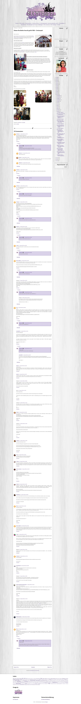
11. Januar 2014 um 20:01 (28, 177)
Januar (58, 111)
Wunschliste (62, 23)
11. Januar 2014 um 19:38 (23, 245)
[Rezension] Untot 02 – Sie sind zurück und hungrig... (60, 126)
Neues (16, 23)
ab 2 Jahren (33, 678)
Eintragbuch (55, 679)
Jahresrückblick (15, 681)
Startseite (33, 667)
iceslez (17, 245)
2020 (57, 85)
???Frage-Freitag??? (60, 112)
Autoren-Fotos (35, 23)
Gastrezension (25, 680)
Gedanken (28, 680)
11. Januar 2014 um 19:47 (25, 260)
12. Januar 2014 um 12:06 (23, 412)
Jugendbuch (19, 681)
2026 (57, 77)
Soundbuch (39, 683)
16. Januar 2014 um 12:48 (23, 549)
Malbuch (14, 682)
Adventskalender (37, 678)
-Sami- (17, 534)
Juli (57, 102)
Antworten (17, 141)
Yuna (17, 454)
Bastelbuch (60, 678)
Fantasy (65, 679)
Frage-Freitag (16, 680)
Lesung (64, 681)
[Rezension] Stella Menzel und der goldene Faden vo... (60, 149)
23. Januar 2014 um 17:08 (23, 598)
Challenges (40, 24)
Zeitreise (39, 684)
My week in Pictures (32, 682)
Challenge (40, 679)
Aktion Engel (45, 678)
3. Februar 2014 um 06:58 (25, 616)
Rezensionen (28, 23)
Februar (58, 109)
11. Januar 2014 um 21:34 (24, 331)
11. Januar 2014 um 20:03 (28, 218)
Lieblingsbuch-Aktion (60, 119)
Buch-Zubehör (26, 679)
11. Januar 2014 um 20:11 (23, 280)
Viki (16, 307)
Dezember (59, 95)
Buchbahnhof (18, 565)
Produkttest (66, 682)
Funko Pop (21, 680)
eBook (52, 679)
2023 (57, 81)
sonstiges (35, 683)
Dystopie (50, 679)
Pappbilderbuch (55, 682)
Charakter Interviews (44, 679)
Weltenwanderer (18, 616)
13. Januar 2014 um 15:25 (23, 484)
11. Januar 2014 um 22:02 (23, 365)
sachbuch (29, 683)
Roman (26, 683)
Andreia (17, 461)
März (58, 108)
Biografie (67, 678)
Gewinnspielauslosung (43, 680)
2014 (57, 94)
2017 (57, 90)
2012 (57, 159)
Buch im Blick (18, 260)
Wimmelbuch (33, 684)
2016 (57, 91)
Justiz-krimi (22, 681)
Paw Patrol (59, 682)
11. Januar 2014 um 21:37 (28, 348)
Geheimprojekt (32, 680)
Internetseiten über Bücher (64, 680)
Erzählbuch (62, 679)
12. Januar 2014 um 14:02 (23, 440)
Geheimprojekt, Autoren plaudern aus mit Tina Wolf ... (61, 152)
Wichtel (31, 684)
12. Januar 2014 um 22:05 (23, 461)
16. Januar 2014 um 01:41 (23, 534)
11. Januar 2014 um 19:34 (23, 226)
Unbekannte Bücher (53, 683)
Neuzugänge (45, 682)
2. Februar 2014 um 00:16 (26, 297)
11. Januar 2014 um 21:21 (26, 153)
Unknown (20, 153)
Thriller (49, 683)
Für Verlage (53, 24)
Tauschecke (23, 24)
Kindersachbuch (31, 681)
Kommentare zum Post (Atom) (34, 670)
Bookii (23, 679)
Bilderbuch (63, 678)
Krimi (47, 681)
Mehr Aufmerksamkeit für (21, 682)
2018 (57, 88)
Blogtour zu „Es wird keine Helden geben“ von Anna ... (60, 146)
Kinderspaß (34, 681)
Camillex (17, 440)
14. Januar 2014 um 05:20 (24, 494)
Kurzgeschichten (54, 681)
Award (57, 678)
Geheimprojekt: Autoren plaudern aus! (49, 23)
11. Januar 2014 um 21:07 (28, 323)
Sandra (20, 157)
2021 (57, 84)
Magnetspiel (66, 681)
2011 (57, 160)
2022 (57, 83)
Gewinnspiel (37, 680)
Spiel (43, 683)
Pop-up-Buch (62, 682)
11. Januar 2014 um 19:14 (23, 185)
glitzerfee (20, 145)
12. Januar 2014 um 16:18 (22, 454)
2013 (57, 157)
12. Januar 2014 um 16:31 (26, 162)
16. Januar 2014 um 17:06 (23, 556)
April (58, 106)
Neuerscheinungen (41, 682)
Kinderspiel (37, 681)
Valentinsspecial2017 (59, 683)
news (51, 682)
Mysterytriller (36, 682)
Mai (57, 105)
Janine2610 (18, 331)
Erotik (60, 679)
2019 (57, 87)
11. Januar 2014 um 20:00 (28, 145)
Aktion (41, 678)
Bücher (29, 679)
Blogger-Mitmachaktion (16, 679)
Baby (58, 678)
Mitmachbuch (27, 682)
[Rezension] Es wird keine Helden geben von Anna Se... (60, 121)
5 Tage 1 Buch (30, 678)
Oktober (58, 98)
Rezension (18, 683)
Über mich (22, 23)
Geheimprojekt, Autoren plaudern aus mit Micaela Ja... (60, 117)
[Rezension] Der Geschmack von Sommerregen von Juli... (60, 131)
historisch (48, 680)
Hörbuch (60, 680)
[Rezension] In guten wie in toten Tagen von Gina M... (61, 134)
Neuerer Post (16, 667)
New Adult (48, 682)
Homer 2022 (56, 680)
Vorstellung (67, 683)
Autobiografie (48, 678)
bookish (17, 226)
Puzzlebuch (14, 683)
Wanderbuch (14, 684)
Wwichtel (36, 684)
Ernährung (58, 679)
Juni (58, 104)
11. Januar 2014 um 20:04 (28, 237)
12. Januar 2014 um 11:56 (25, 157)
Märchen (16, 682)
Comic (48, 679)
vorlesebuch (63, 683)
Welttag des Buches (27, 684)
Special (42, 683)
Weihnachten (22, 684)
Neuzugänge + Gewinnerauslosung (60, 137)
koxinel (23, 42)
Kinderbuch (26, 681)
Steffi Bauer (18, 494)
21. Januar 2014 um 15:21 (30, 584)
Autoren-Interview (53, 678)
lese (56, 681)
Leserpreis (58, 681)
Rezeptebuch (23, 683)
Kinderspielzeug (41, 681)
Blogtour (21, 679)
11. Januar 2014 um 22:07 (23, 374)
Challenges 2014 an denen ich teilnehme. (60, 155)
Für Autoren (47, 24)
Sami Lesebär (32, 683)
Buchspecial (31, 679)
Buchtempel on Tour (32, 24)
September (59, 99)
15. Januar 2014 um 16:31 (25, 525)
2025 (57, 78)
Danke (58, 24)
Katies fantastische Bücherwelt (21, 584)
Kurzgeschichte (50, 681)
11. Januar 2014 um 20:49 (22, 307)
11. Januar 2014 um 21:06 (28, 272)
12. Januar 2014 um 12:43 (23, 423)
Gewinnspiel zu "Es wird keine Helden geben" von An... (61, 143)
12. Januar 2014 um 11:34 (23, 402)
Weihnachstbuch (18, 684)
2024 (57, 80)
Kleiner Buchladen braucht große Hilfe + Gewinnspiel (60, 140)
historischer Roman (52, 680)
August (58, 101)
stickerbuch (46, 683)
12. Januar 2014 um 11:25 (22, 390)
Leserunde (61, 681)
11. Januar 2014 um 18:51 (23, 169)
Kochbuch (45, 681)
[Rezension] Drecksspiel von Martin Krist (61, 114)
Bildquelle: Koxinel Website (20, 70)
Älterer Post (50, 667)
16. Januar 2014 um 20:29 (25, 565)
